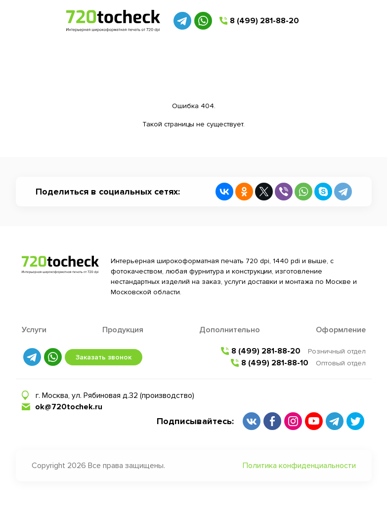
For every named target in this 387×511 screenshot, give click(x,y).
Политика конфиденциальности (299, 466)
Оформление (341, 330)
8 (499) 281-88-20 (264, 21)
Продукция (122, 330)
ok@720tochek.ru (68, 407)
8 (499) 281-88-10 (274, 363)
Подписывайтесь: (195, 421)
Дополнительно (229, 330)
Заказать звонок (103, 357)
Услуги (34, 330)
